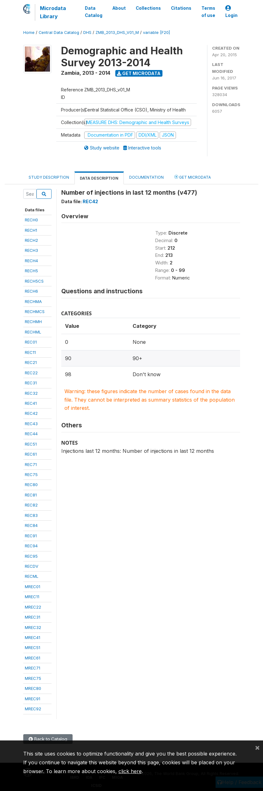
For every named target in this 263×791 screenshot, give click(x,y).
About (119, 8)
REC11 (30, 352)
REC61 (31, 454)
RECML (31, 576)
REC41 (31, 403)
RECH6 (31, 291)
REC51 (31, 444)
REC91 (31, 535)
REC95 (31, 556)
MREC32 (33, 627)
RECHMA (33, 301)
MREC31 (32, 617)
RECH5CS (34, 281)
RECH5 (31, 270)
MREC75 (33, 678)
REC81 (31, 494)
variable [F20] (156, 32)
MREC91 (32, 698)
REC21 (31, 362)
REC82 (31, 504)
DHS (87, 32)
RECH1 (31, 230)
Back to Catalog (48, 739)
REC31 (31, 382)
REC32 (31, 393)
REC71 (31, 464)
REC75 (31, 474)
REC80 (31, 484)
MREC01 (32, 586)
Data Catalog (93, 12)
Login (231, 12)
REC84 (31, 525)
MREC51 (32, 647)
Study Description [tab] (49, 177)
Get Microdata (139, 73)
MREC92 (33, 708)
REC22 (31, 372)
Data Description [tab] (99, 178)
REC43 (31, 423)
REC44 (31, 433)
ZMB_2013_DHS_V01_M (117, 32)
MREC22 (33, 607)
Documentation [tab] (146, 177)
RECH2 (31, 240)
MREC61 (32, 657)
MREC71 (32, 667)
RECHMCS (35, 311)
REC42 (31, 413)
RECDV (31, 566)
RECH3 (31, 250)
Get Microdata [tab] (192, 177)
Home (29, 32)
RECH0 (31, 219)
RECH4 (31, 260)
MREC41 (32, 637)
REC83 (31, 515)
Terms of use (208, 12)
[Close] (257, 747)
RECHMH (33, 321)
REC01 (31, 341)
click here (130, 771)
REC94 (31, 545)
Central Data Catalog (59, 32)
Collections (148, 8)
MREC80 (33, 688)
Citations (181, 8)
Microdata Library (53, 12)
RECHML (33, 331)
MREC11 (32, 596)
